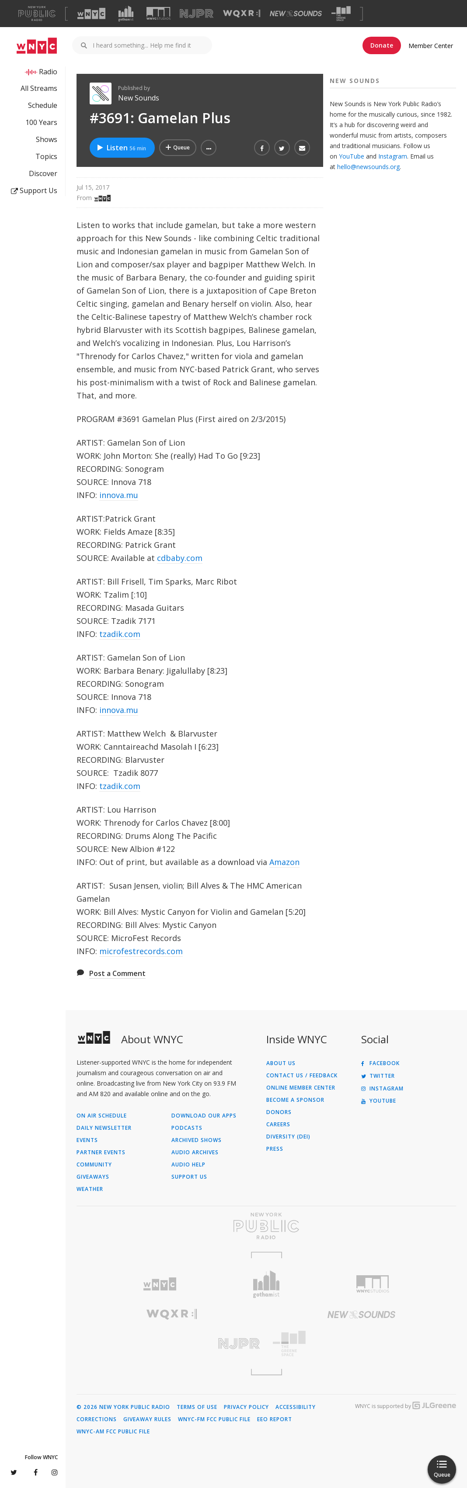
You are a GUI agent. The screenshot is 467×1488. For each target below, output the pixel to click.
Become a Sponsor (295, 1100)
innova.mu (118, 495)
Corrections (97, 1419)
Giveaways (93, 1177)
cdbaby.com (179, 558)
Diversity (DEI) (288, 1136)
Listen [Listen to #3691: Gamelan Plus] (121, 148)
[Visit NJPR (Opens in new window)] (196, 13)
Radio (48, 71)
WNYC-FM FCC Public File (214, 1419)
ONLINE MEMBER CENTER (300, 1087)
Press (274, 1149)
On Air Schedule (102, 1115)
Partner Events (101, 1152)
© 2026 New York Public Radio (123, 1407)
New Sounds (138, 98)
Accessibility (295, 1407)
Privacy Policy (246, 1407)
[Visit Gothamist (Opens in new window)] (126, 13)
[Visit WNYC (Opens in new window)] (91, 13)
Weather (90, 1189)
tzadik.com (119, 634)
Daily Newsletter (104, 1128)
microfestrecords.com (141, 951)
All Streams (39, 88)
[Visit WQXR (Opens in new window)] (241, 14)
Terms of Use (197, 1407)
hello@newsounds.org (368, 167)
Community (94, 1164)
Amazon (284, 862)
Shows (46, 139)
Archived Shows (196, 1140)
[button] (208, 148)
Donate (381, 45)
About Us (281, 1063)
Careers (278, 1124)
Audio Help (188, 1164)
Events (87, 1140)
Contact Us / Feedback (302, 1075)
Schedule (42, 105)
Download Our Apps (204, 1115)
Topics (46, 156)
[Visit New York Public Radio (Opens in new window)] (266, 1226)
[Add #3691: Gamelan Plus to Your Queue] (177, 147)
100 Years (41, 122)
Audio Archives (195, 1152)
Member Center (430, 46)
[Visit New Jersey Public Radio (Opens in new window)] (171, 1343)
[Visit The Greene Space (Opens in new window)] (341, 13)
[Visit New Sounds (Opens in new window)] (296, 13)
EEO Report (274, 1419)
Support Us (34, 190)
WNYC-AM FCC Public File (113, 1431)
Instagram (392, 156)
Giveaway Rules (147, 1419)
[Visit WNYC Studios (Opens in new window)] (158, 13)
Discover (43, 173)
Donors (279, 1112)
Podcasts (186, 1128)
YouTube (351, 156)
